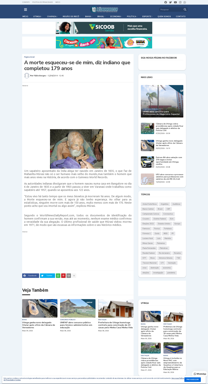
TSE (178, 258)
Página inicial (29, 57)
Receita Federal (149, 253)
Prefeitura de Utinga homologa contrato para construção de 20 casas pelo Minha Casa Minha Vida (115, 325)
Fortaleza (168, 228)
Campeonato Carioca (151, 214)
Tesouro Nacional (150, 263)
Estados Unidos (164, 224)
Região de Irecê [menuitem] (71, 16)
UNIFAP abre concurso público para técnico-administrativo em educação (76, 325)
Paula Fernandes (149, 248)
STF (144, 258)
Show (152, 258)
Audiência (176, 204)
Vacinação (172, 263)
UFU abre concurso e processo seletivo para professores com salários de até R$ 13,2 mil (169, 177)
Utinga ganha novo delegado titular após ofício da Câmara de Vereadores (38, 325)
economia (167, 268)
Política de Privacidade (42, 2)
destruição (155, 268)
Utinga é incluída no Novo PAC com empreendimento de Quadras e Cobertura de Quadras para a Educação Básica (173, 364)
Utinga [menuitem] (37, 16)
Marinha (168, 238)
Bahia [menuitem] (88, 16)
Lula (158, 238)
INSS (165, 233)
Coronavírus (168, 214)
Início (57, 2)
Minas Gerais (148, 243)
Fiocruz (157, 228)
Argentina (164, 204)
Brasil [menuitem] (100, 16)
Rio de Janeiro (164, 253)
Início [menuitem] (25, 16)
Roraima (177, 253)
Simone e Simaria (165, 258)
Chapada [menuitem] (51, 16)
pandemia (171, 273)
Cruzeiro (146, 219)
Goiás (157, 233)
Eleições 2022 (148, 224)
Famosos (146, 228)
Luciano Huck (148, 238)
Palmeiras (161, 243)
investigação (158, 273)
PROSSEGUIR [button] (193, 379)
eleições (146, 273)
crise (144, 268)
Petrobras (164, 248)
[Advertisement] (75, 106)
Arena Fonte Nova (150, 204)
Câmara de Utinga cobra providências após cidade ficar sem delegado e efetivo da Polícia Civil (169, 127)
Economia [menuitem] (115, 16)
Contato (26, 2)
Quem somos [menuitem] (164, 16)
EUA (171, 219)
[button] (25, 9)
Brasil (160, 209)
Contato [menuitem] (181, 16)
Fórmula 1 (147, 233)
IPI (173, 233)
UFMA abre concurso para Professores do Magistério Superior (161, 113)
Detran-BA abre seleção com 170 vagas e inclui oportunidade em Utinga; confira (169, 160)
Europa (177, 224)
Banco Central (148, 209)
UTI (162, 263)
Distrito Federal (160, 219)
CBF (168, 209)
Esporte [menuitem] (146, 16)
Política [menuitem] (131, 16)
